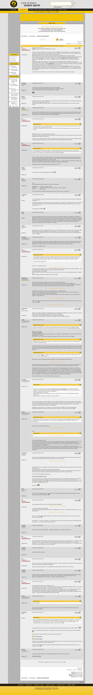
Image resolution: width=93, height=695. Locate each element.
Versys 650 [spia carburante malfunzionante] (14, 102)
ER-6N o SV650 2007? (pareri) (47, 29)
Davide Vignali (48, 689)
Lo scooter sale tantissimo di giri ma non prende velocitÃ (14, 80)
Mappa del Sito (38, 687)
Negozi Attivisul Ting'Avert (13, 73)
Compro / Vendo (62, 9)
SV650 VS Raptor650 (58, 29)
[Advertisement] (51, 17)
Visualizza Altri (15, 106)
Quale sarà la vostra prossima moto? (58, 28)
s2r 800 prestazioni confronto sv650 (46, 31)
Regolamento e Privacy (46, 687)
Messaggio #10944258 (37, 332)
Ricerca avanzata (57, 7)
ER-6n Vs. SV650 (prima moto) (59, 31)
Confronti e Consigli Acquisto (43, 36)
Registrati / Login (32, 9)
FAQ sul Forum (14, 56)
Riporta (76, 48)
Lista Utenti (13, 58)
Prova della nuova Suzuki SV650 (44, 28)
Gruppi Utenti (13, 60)
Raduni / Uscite (52, 9)
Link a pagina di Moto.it (37, 636)
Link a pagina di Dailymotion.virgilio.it (39, 476)
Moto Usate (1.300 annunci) (14, 67)
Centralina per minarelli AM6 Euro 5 (15, 85)
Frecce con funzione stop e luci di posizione (15, 90)
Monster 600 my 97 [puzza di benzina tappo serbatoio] (15, 94)
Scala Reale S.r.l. (40, 689)
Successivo (80, 43)
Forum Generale (32, 36)
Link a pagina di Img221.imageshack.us (58, 388)
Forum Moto (23, 9)
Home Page (13, 9)
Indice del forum (24, 36)
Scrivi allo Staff (55, 687)
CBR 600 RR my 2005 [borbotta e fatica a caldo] (14, 98)
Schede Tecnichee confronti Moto (14, 70)
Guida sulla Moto (42, 9)
